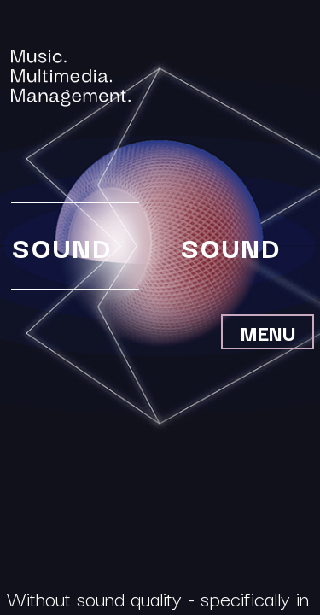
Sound (60, 246)
